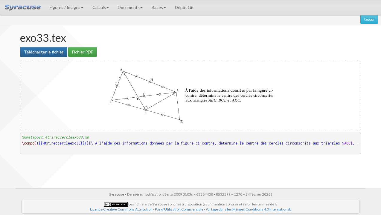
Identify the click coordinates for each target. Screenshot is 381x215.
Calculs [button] (100, 7)
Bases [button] (159, 7)
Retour (369, 19)
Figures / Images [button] (66, 7)
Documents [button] (130, 7)
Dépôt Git (184, 7)
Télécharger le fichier (43, 51)
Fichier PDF (82, 51)
